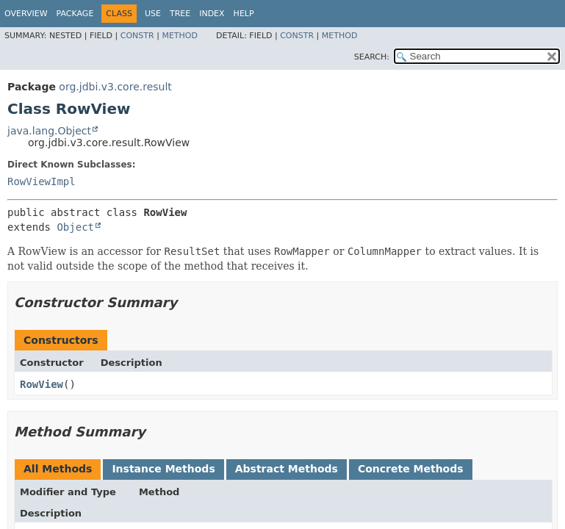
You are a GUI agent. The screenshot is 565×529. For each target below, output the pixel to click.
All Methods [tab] (58, 469)
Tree (180, 13)
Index (211, 13)
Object (75, 227)
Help (244, 13)
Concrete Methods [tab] (411, 469)
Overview (26, 13)
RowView (41, 384)
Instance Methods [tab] (163, 469)
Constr (137, 35)
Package (75, 13)
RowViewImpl (41, 181)
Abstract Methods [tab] (286, 469)
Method (180, 35)
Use (153, 13)
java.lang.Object (49, 131)
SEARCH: (371, 57)
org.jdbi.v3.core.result (115, 87)
